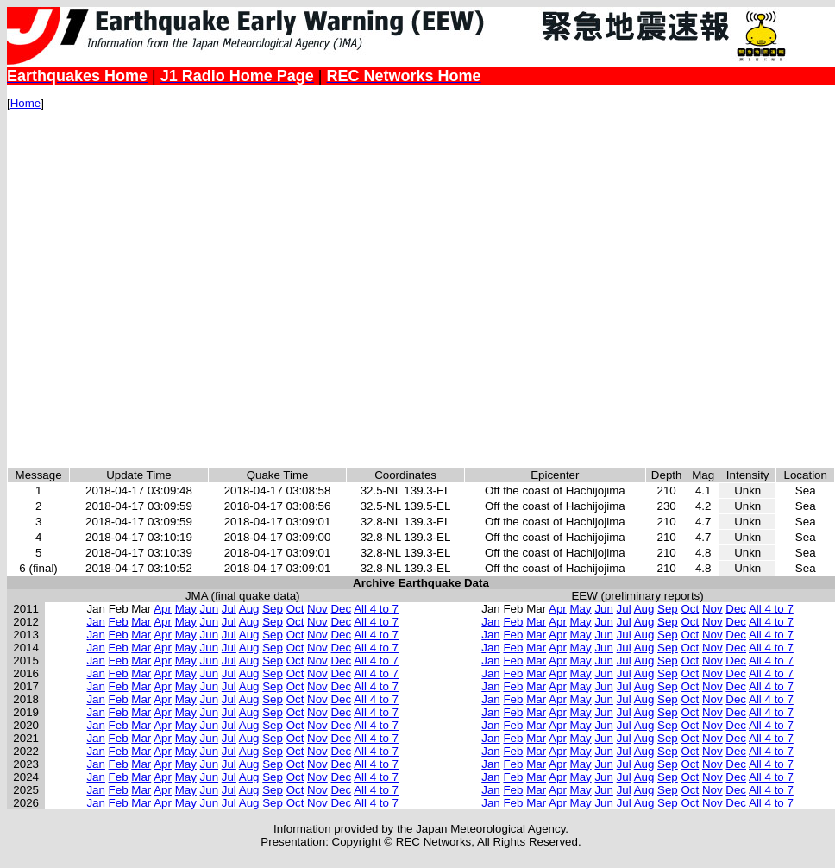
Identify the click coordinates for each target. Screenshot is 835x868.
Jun (209, 608)
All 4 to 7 (376, 608)
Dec (340, 608)
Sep (272, 608)
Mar (141, 621)
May (186, 608)
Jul (229, 608)
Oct (295, 608)
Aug (249, 608)
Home (25, 103)
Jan (95, 621)
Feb (119, 621)
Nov (317, 608)
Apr (163, 608)
